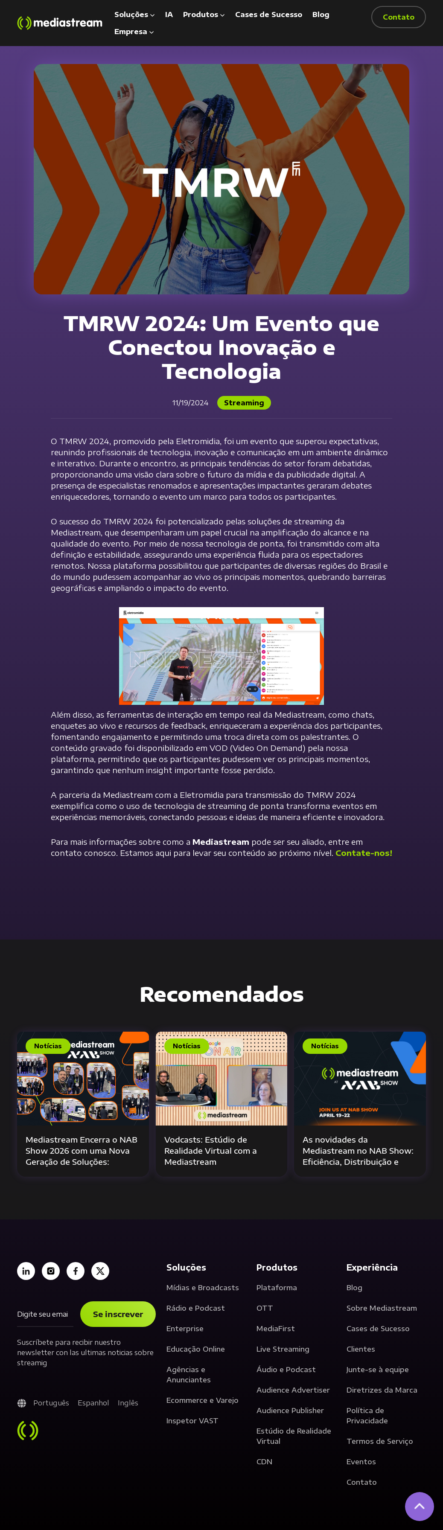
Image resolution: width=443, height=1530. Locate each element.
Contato (362, 1482)
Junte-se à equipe (378, 1369)
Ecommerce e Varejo (202, 1400)
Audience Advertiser (293, 1390)
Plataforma (276, 1287)
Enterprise (185, 1328)
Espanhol (93, 1403)
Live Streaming (282, 1349)
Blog (320, 14)
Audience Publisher (290, 1410)
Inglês (128, 1403)
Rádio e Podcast (195, 1308)
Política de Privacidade (367, 1415)
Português (51, 1403)
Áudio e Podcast (286, 1369)
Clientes (361, 1349)
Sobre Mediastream (382, 1308)
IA (169, 14)
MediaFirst (275, 1328)
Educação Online (195, 1349)
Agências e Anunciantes (188, 1374)
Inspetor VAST (192, 1421)
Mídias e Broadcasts (202, 1287)
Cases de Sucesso (268, 14)
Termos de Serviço (380, 1441)
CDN (264, 1461)
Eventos (361, 1461)
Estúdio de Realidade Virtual (293, 1436)
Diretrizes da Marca (382, 1390)
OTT (264, 1308)
